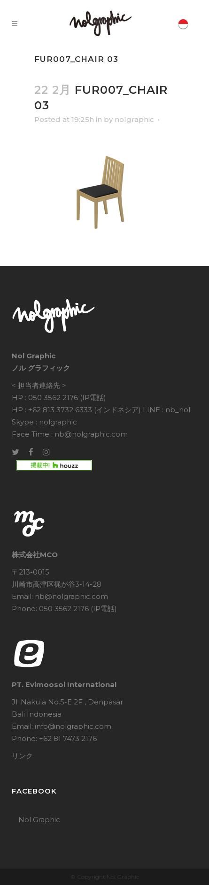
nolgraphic (134, 119)
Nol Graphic (39, 819)
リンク (22, 755)
